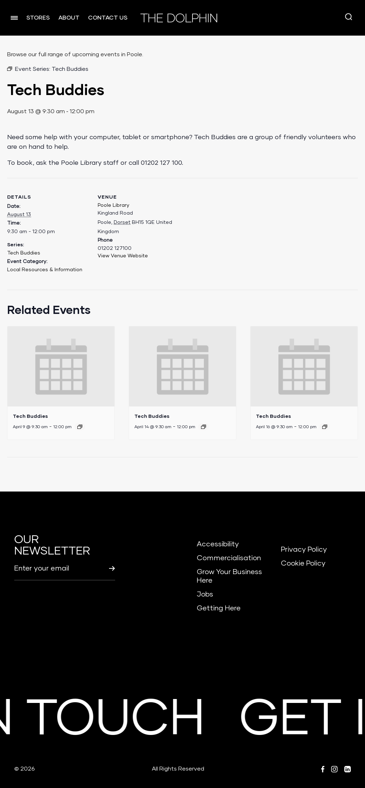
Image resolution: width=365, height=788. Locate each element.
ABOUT (68, 18)
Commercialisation (229, 558)
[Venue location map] (225, 227)
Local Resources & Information (44, 269)
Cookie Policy (303, 563)
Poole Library (113, 205)
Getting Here (219, 608)
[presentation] (60, 366)
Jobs (205, 594)
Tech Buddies (23, 253)
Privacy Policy (304, 549)
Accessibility (218, 544)
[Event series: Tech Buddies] (79, 427)
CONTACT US (108, 18)
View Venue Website (123, 255)
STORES (38, 18)
